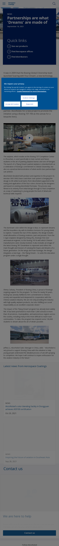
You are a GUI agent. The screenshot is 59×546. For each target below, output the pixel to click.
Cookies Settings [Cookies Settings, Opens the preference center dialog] (29, 98)
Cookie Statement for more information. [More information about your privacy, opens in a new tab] (31, 91)
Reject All (29, 104)
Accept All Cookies (12, 104)
